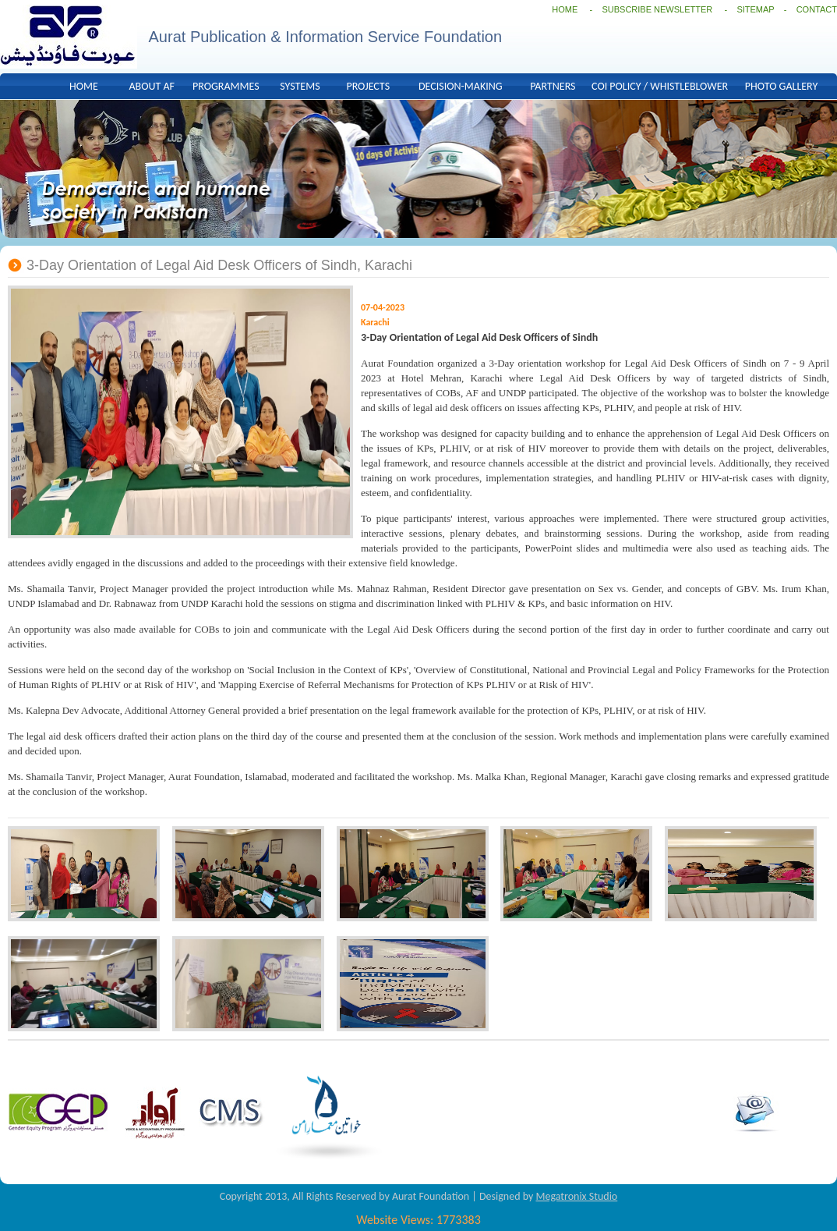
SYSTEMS (300, 86)
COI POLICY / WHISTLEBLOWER (660, 86)
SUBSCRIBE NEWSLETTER (658, 9)
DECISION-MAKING (460, 86)
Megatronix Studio (576, 1196)
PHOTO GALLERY (781, 86)
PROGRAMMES (226, 86)
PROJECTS (368, 86)
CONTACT (816, 9)
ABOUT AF (152, 86)
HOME (564, 9)
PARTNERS (552, 86)
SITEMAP (755, 9)
